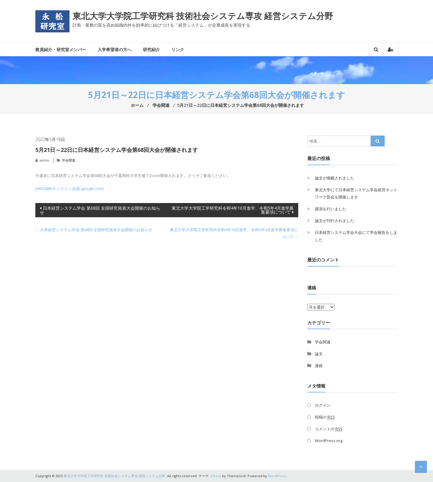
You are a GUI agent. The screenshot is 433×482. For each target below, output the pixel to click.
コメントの (329, 429)
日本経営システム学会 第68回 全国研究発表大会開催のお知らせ (100, 210)
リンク (177, 49)
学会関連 (68, 160)
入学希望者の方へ (114, 49)
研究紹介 (151, 49)
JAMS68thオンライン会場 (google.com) (69, 188)
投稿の (325, 417)
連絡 (319, 365)
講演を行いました (330, 208)
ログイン (323, 405)
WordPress (277, 476)
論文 (319, 353)
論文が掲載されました (334, 178)
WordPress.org (328, 440)
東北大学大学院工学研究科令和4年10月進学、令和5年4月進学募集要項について (233, 210)
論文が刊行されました (334, 220)
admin (44, 160)
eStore (215, 476)
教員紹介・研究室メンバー (60, 49)
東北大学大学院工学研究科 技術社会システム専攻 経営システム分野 (203, 15)
